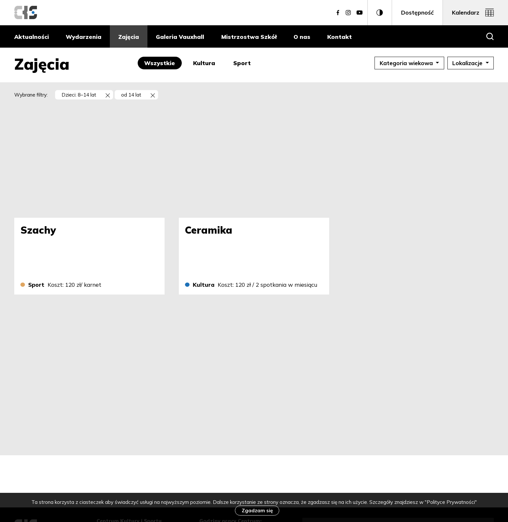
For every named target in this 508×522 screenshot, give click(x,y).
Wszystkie (163, 62)
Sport (245, 62)
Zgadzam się (257, 510)
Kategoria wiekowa (406, 62)
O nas (302, 36)
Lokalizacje (470, 62)
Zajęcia (128, 36)
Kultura (207, 62)
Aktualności (31, 36)
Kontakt (339, 36)
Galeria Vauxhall (180, 36)
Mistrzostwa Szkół (249, 36)
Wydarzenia (83, 36)
